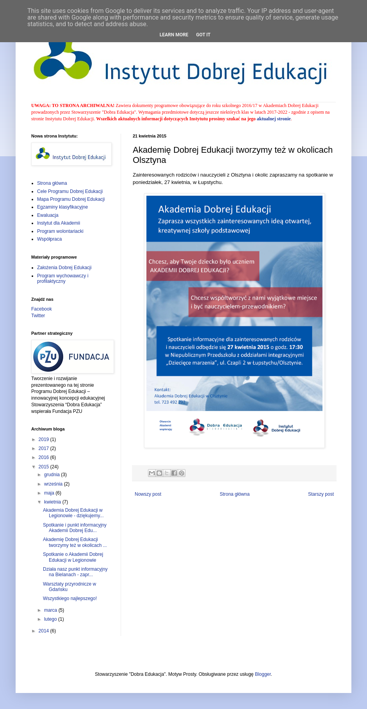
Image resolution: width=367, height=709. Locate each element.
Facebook (41, 309)
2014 (44, 631)
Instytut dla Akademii (58, 223)
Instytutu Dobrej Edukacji (69, 118)
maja (49, 493)
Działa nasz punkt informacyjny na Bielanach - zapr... (75, 571)
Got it (203, 35)
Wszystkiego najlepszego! (70, 598)
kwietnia (53, 502)
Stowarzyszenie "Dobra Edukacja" (103, 112)
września (54, 484)
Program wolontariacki (60, 231)
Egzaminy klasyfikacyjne (62, 207)
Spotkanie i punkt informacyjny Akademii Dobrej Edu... (75, 527)
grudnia (52, 474)
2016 (44, 457)
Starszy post (321, 494)
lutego (51, 619)
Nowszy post (148, 494)
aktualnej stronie (274, 118)
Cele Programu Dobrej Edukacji (70, 191)
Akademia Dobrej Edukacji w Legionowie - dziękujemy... (73, 512)
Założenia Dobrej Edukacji (64, 267)
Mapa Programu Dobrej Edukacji (71, 199)
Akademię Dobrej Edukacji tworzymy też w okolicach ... (75, 542)
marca (51, 610)
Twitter (38, 315)
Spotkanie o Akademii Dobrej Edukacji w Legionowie (73, 557)
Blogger (263, 674)
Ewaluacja (48, 215)
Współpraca (49, 239)
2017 (44, 448)
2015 (44, 467)
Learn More (174, 35)
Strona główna (235, 494)
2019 (44, 439)
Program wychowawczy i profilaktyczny (62, 278)
